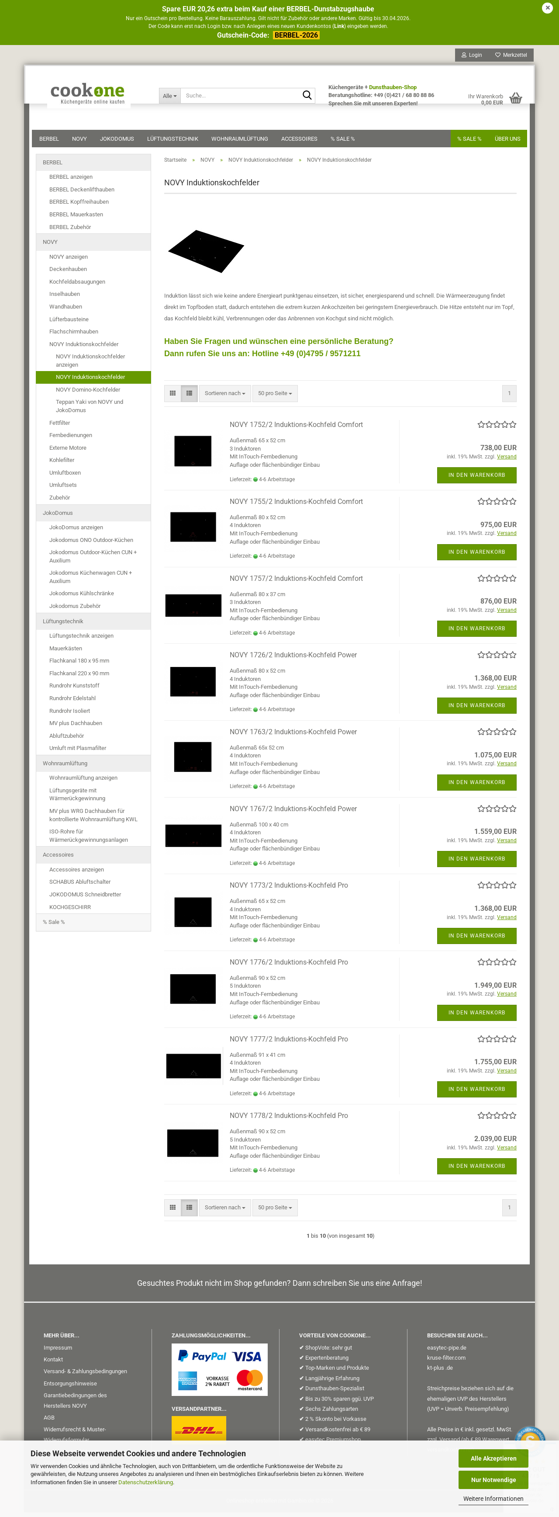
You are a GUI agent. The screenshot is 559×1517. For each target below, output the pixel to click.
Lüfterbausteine (69, 324)
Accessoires (303, 142)
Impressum (58, 1352)
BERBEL (53, 142)
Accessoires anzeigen (76, 874)
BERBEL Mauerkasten (76, 219)
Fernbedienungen (70, 440)
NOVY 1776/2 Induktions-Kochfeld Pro (289, 967)
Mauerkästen (65, 653)
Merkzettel (507, 59)
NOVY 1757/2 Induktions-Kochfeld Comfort (296, 583)
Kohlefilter (61, 465)
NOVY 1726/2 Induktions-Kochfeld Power (293, 660)
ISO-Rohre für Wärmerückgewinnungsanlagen (88, 840)
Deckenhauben (68, 274)
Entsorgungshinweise (70, 1388)
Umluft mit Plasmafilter (77, 753)
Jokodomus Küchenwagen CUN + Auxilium (90, 581)
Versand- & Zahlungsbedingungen (85, 1376)
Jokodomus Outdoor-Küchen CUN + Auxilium (93, 561)
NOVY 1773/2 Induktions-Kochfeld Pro (289, 890)
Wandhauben (65, 311)
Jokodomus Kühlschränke (81, 598)
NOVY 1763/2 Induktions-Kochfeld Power (293, 736)
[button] (172, 398)
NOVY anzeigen (68, 261)
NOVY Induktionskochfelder (83, 349)
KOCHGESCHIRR (70, 912)
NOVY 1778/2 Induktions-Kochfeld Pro (289, 1120)
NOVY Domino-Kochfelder (88, 394)
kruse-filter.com (446, 1362)
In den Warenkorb (477, 480)
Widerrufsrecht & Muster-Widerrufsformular (75, 1439)
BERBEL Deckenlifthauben (81, 194)
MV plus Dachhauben (75, 728)
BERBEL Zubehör (70, 232)
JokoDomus (121, 142)
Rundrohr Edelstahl (72, 703)
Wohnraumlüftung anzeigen (83, 782)
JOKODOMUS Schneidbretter (85, 899)
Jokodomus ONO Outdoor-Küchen (91, 545)
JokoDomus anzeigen (76, 532)
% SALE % (465, 142)
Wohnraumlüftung (243, 142)
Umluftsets (63, 489)
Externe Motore (67, 452)
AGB (49, 1422)
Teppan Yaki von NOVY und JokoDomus (89, 410)
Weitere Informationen (493, 1498)
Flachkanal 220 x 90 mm (79, 678)
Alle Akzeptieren (494, 1458)
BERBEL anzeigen (71, 181)
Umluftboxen (65, 477)
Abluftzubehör (66, 740)
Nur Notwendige (493, 1479)
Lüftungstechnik (176, 142)
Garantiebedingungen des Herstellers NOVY (75, 1405)
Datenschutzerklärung (145, 1482)
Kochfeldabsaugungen (77, 286)
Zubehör (59, 502)
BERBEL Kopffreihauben (79, 206)
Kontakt (53, 1364)
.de (449, 1372)
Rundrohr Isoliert (69, 715)
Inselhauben (64, 298)
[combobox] (225, 398)
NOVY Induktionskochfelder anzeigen (90, 365)
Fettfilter (59, 427)
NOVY (83, 142)
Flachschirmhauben (73, 336)
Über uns (504, 142)
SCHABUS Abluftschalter (79, 886)
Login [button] (468, 59)
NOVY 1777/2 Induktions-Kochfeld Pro (289, 1044)
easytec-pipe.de (446, 1352)
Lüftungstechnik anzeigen (81, 640)
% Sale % (347, 142)
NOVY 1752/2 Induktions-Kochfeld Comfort (296, 429)
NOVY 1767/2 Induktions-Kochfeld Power (293, 813)
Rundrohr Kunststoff (74, 690)
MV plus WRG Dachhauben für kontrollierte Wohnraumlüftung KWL (93, 819)
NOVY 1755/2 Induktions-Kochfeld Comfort (296, 506)
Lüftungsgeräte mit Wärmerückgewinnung (77, 799)
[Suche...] (171, 100)
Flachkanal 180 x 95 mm (79, 665)
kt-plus (435, 1372)
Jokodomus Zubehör (74, 610)
